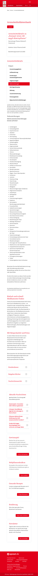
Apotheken (19, 5)
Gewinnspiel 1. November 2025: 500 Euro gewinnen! (16, 404)
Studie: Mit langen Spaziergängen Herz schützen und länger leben (16, 425)
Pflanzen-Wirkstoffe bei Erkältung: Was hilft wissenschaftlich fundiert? (16, 418)
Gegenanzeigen (14, 80)
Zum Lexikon (24, 475)
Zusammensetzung (15, 93)
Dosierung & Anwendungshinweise (16, 76)
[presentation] (30, 5)
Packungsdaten (14, 97)
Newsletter (17, 569)
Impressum (21, 558)
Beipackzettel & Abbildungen (18, 100)
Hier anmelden (24, 538)
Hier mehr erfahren (22, 515)
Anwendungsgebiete (15, 69)
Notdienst (10, 5)
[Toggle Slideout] (30, 2)
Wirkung (12, 90)
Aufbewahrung (14, 72)
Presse (25, 566)
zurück (10, 27)
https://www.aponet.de (13, 554)
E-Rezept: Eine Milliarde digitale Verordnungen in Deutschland (16, 411)
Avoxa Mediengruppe (21, 568)
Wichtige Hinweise (15, 87)
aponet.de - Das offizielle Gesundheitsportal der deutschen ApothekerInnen (13, 2)
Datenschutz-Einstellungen (13, 564)
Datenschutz (10, 559)
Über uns (9, 569)
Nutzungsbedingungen (22, 559)
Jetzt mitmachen (23, 454)
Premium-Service (11, 558)
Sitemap (24, 561)
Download (9, 561)
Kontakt (17, 561)
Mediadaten (10, 568)
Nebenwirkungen (14, 84)
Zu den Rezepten (23, 494)
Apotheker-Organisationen (13, 566)
